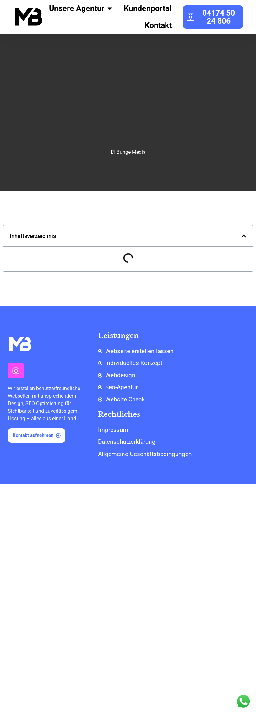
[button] (243, 236)
